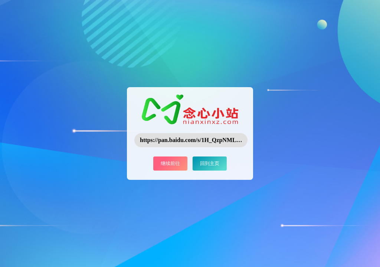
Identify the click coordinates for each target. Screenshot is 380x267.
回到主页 (209, 163)
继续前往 (170, 163)
